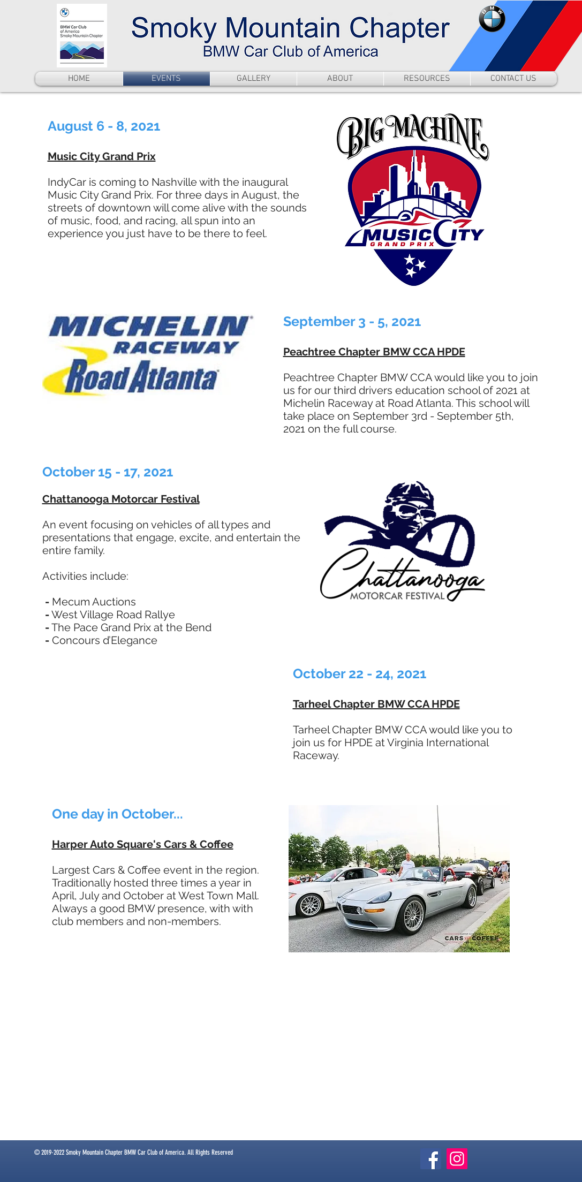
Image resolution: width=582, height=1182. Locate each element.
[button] (427, 79)
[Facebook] (430, 1158)
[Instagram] (457, 1158)
